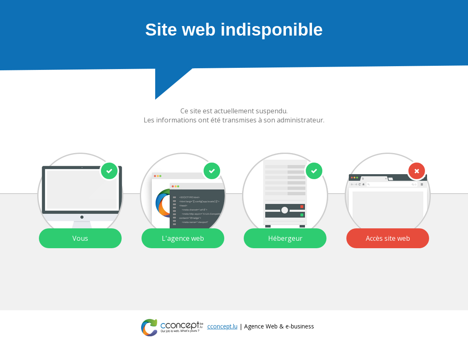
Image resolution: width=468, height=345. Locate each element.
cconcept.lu (222, 326)
